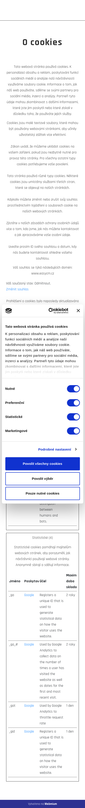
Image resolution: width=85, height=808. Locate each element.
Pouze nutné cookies (42, 493)
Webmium (51, 804)
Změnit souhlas (17, 289)
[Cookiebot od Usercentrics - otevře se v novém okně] (50, 311)
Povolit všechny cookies (42, 464)
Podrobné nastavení (54, 449)
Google (29, 595)
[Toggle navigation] (76, 10)
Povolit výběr (42, 478)
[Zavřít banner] (78, 310)
